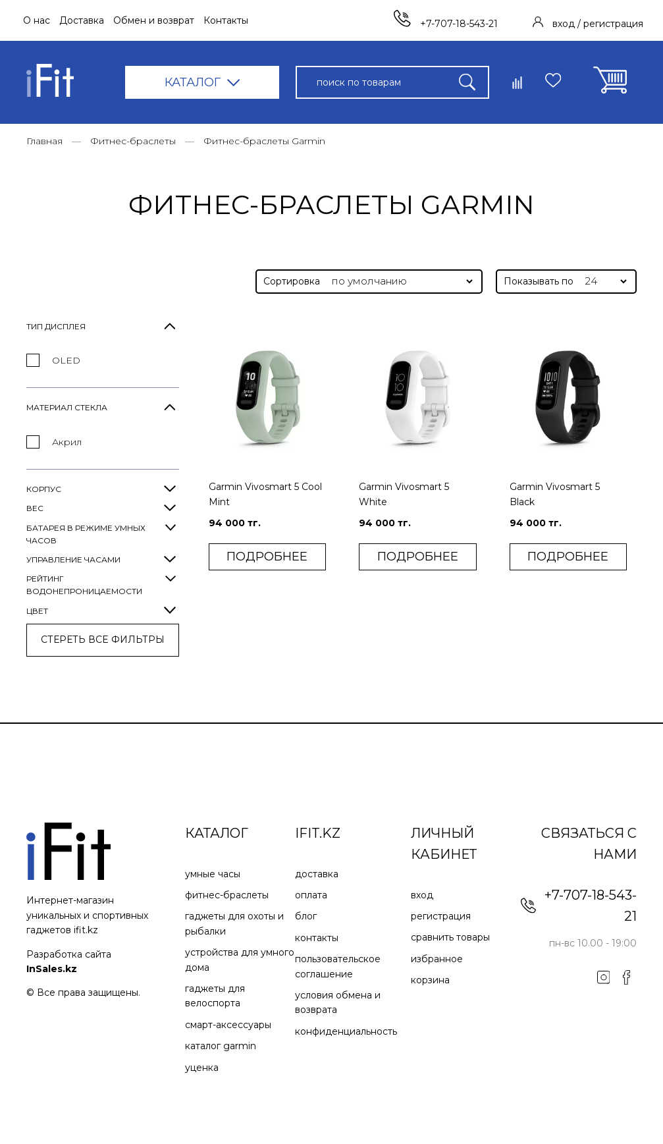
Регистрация (441, 916)
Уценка (202, 1068)
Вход (422, 895)
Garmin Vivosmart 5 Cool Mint (265, 494)
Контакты (225, 20)
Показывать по (538, 281)
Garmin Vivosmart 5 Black (555, 494)
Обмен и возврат (153, 20)
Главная (44, 141)
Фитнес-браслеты (133, 141)
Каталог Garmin (220, 1046)
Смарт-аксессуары (228, 1025)
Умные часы (212, 874)
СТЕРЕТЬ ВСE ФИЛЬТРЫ (103, 639)
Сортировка (291, 281)
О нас (36, 20)
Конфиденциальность (346, 1031)
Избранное (437, 959)
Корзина (430, 980)
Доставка (81, 20)
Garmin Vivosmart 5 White (404, 494)
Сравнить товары (450, 937)
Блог (306, 916)
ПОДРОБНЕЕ (266, 556)
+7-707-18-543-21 (446, 24)
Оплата (311, 895)
